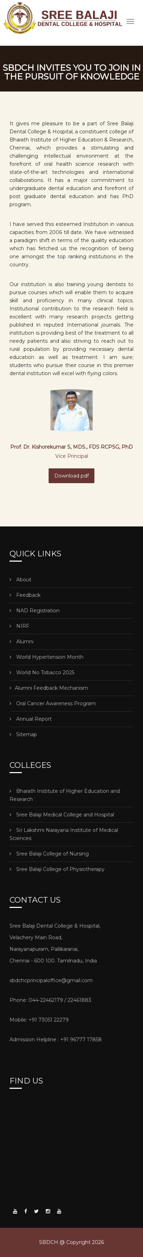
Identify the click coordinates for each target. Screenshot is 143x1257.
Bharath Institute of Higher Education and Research (65, 795)
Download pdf (71, 476)
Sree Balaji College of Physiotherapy (57, 869)
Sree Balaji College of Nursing (49, 854)
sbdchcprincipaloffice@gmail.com (51, 980)
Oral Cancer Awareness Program (53, 703)
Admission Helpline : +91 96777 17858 (56, 1039)
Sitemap (23, 734)
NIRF (19, 626)
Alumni (21, 641)
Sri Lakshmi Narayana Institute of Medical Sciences (64, 834)
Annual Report (31, 719)
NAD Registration (35, 610)
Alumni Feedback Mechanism (49, 688)
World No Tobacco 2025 (42, 672)
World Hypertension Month (46, 657)
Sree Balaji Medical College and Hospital (62, 814)
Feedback (25, 595)
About (20, 579)
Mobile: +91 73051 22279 (39, 1020)
